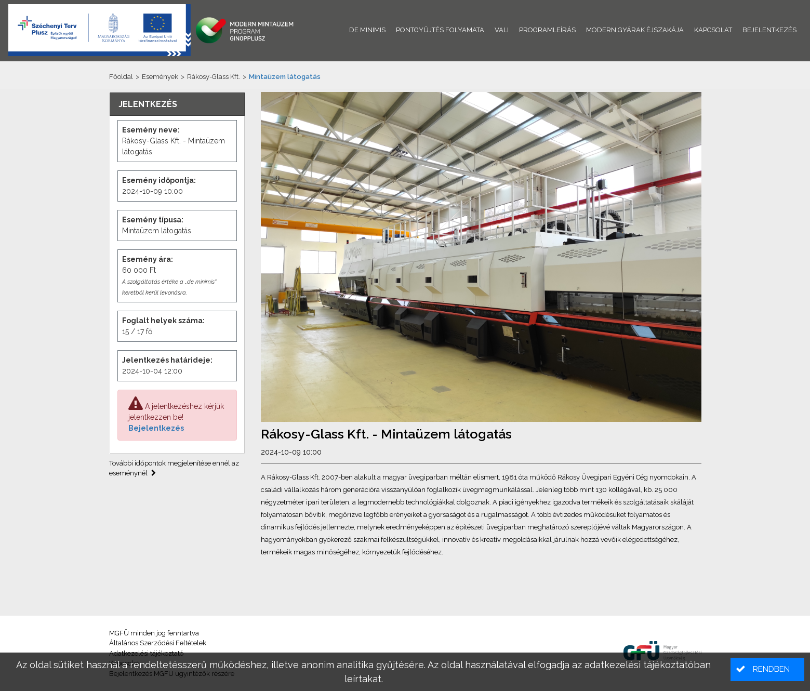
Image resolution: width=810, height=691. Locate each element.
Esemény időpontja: (159, 180)
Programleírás (547, 30)
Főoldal (121, 77)
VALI (502, 30)
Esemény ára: (147, 259)
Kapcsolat (713, 30)
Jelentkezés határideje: (167, 360)
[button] (767, 669)
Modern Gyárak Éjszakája (635, 30)
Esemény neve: (151, 130)
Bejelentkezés (156, 428)
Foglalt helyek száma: (163, 320)
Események (160, 77)
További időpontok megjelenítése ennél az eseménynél (174, 468)
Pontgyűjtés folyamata (440, 30)
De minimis (367, 30)
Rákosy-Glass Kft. (213, 77)
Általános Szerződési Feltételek (157, 643)
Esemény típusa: (152, 220)
